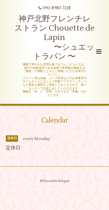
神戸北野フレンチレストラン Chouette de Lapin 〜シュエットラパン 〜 (54, 38)
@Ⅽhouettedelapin (54, 181)
